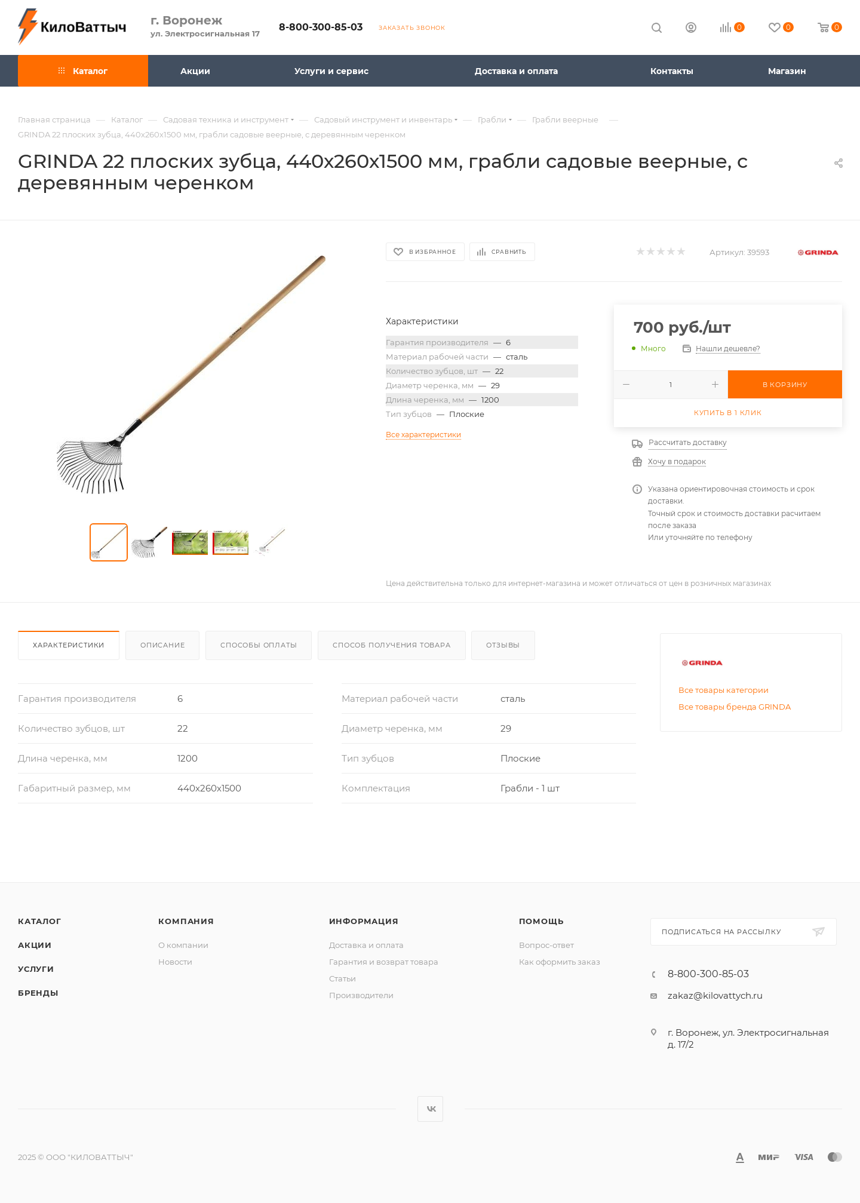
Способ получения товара (391, 645)
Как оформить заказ (559, 961)
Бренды (38, 993)
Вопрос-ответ (546, 945)
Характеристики (69, 645)
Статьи (342, 978)
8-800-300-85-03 (321, 27)
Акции (35, 945)
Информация (364, 921)
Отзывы (503, 645)
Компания (186, 921)
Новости (175, 961)
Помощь (541, 921)
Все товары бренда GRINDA (734, 706)
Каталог (40, 921)
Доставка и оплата (366, 945)
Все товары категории (723, 690)
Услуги (36, 969)
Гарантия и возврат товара (383, 961)
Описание (162, 645)
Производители (361, 995)
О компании (183, 945)
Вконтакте (430, 1109)
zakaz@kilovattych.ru (715, 995)
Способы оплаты (258, 645)
